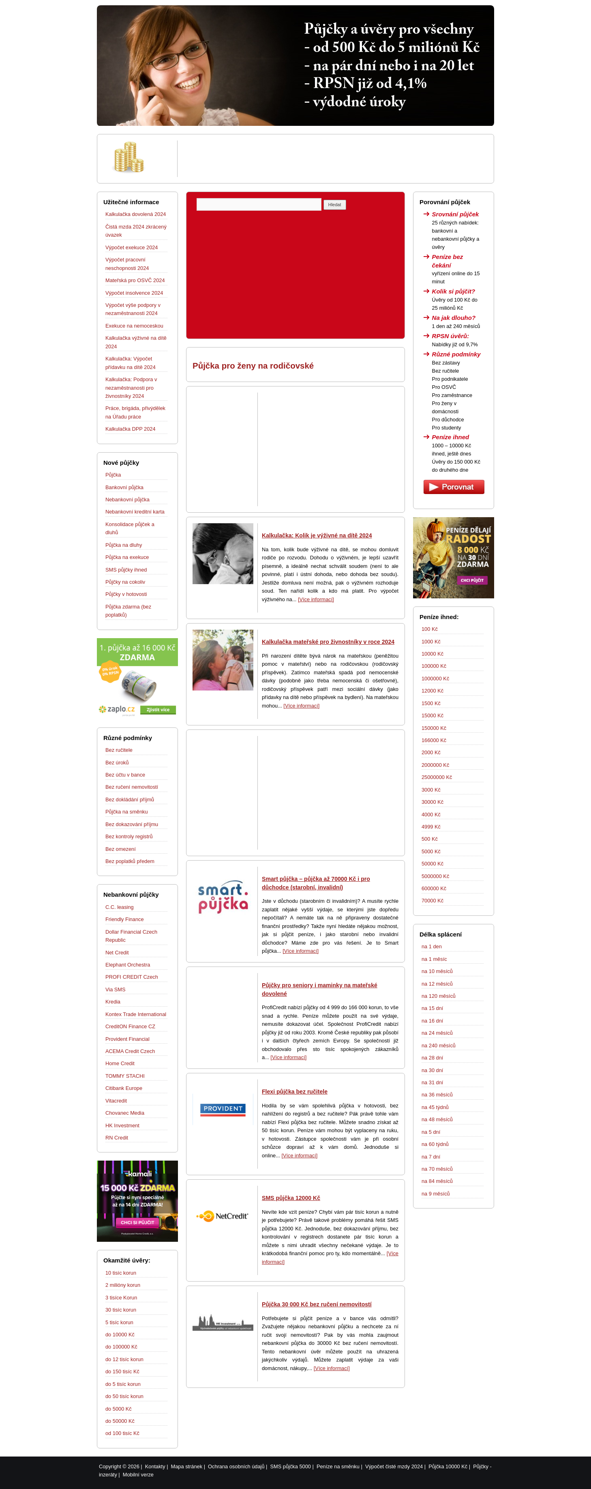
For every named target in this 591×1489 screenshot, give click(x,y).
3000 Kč (431, 790)
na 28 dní (432, 1058)
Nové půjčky (121, 462)
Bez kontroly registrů (129, 836)
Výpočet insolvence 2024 (134, 293)
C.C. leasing (119, 907)
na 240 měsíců (439, 1045)
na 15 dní (432, 1008)
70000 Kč (432, 901)
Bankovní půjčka (124, 487)
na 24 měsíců (437, 1033)
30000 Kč (432, 802)
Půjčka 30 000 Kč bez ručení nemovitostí (317, 1304)
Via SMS (115, 989)
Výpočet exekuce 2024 (131, 247)
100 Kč (430, 629)
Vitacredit (116, 1101)
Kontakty (155, 1466)
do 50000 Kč (120, 1421)
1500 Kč (431, 703)
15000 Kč (432, 715)
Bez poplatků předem (129, 861)
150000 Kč (434, 728)
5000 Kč (431, 851)
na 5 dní (431, 1132)
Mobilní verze (138, 1475)
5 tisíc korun (119, 1322)
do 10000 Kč (120, 1334)
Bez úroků (117, 763)
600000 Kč (434, 888)
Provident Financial (127, 1039)
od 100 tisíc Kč (122, 1433)
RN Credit (116, 1138)
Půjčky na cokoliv (125, 582)
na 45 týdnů (435, 1107)
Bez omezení (120, 849)
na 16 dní (432, 1021)
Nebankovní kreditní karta (135, 512)
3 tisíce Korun (121, 1298)
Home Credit (120, 1063)
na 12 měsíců (437, 984)
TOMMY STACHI (125, 1076)
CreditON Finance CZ (130, 1026)
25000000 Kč (437, 777)
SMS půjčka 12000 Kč (291, 1198)
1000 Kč (431, 642)
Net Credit (117, 953)
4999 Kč (431, 827)
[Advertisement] (334, 158)
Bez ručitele (119, 750)
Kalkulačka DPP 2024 (130, 429)
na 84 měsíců (437, 1181)
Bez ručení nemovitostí (131, 787)
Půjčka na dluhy (123, 545)
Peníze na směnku (338, 1466)
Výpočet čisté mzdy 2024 (394, 1466)
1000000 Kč (435, 678)
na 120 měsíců (439, 996)
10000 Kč (432, 654)
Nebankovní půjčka (127, 499)
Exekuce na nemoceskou (134, 326)
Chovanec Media (124, 1113)
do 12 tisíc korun (124, 1359)
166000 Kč (434, 740)
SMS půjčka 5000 (290, 1466)
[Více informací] (316, 599)
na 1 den (432, 946)
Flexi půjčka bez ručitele (295, 1091)
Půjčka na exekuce (127, 557)
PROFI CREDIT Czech (131, 977)
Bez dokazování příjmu (131, 824)
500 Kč (430, 839)
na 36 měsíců (437, 1095)
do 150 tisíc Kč (122, 1371)
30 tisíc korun (120, 1310)
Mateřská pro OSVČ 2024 (135, 280)
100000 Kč (434, 666)
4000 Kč (431, 814)
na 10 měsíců (437, 971)
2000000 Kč (435, 765)
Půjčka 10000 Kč (447, 1466)
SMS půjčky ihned (126, 570)
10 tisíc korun (120, 1273)
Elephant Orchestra (127, 965)
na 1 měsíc (434, 959)
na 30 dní (432, 1070)
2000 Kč (431, 752)
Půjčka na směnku (126, 812)
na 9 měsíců (436, 1194)
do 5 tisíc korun (123, 1384)
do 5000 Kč (118, 1409)
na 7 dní (431, 1157)
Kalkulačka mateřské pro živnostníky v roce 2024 (328, 642)
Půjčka (113, 475)
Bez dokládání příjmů (129, 799)
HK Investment (122, 1125)
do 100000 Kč (121, 1347)
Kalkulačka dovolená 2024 (135, 214)
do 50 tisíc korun (124, 1396)
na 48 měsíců (437, 1119)
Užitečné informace (131, 202)
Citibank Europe (123, 1088)
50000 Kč (432, 864)
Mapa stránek (187, 1466)
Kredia (112, 1002)
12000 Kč (432, 691)
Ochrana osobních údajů (236, 1466)
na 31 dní (432, 1082)
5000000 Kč (435, 876)
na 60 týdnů (435, 1144)
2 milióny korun (122, 1285)
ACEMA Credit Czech (130, 1051)
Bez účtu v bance (125, 775)
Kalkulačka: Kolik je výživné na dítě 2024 (317, 535)
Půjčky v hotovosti (126, 594)
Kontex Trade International (135, 1014)
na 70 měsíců (437, 1169)
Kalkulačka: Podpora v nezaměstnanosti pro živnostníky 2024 (131, 387)
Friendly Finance (124, 919)
